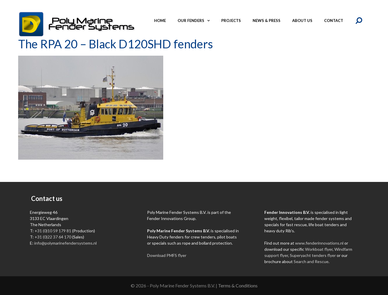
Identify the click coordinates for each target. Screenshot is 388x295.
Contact (333, 20)
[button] (209, 20)
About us (302, 20)
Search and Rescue (311, 261)
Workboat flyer (319, 249)
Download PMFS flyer (166, 255)
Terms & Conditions (238, 285)
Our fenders (196, 20)
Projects (231, 20)
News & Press (266, 20)
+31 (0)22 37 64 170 (53, 236)
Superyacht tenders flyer (313, 255)
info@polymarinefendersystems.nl (65, 243)
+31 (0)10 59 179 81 (53, 230)
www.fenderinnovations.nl (319, 243)
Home (160, 20)
